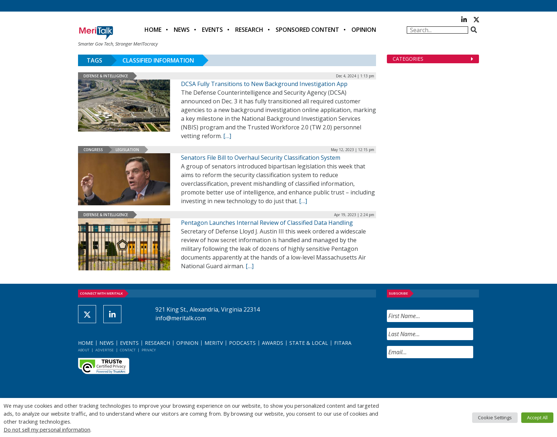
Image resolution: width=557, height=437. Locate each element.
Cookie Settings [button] (495, 417)
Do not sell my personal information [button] (47, 429)
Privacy (149, 350)
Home (152, 30)
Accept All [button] (537, 417)
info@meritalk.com (180, 318)
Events (212, 30)
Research (249, 30)
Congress (93, 149)
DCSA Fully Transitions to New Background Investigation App (264, 84)
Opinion (363, 30)
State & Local (308, 342)
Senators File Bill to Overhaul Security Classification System (260, 158)
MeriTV (213, 342)
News (182, 30)
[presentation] (442, 378)
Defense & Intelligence (105, 75)
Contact (127, 350)
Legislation (127, 149)
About (83, 350)
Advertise (104, 350)
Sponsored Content (307, 30)
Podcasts (242, 342)
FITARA (342, 342)
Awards (272, 342)
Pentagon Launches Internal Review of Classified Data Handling (267, 223)
